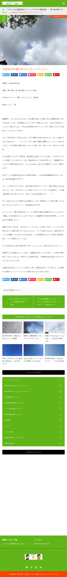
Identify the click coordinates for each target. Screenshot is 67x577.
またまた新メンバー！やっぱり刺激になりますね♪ (33, 360)
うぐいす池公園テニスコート (34, 408)
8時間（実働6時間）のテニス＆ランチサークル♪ (33, 337)
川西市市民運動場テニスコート (34, 403)
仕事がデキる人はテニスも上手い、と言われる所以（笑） (54, 338)
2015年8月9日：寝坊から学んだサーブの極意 (11, 337)
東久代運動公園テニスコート (34, 414)
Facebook (31, 567)
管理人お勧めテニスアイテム (34, 437)
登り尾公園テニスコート (58, 16)
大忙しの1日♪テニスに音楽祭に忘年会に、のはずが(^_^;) (12, 361)
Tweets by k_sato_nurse (41, 544)
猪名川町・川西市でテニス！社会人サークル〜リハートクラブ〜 (37, 574)
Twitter (26, 567)
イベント (34, 426)
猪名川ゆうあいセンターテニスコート (34, 385)
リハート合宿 (34, 431)
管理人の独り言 (34, 443)
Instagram (36, 567)
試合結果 (34, 420)
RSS (40, 567)
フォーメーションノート (34, 379)
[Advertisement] (19, 491)
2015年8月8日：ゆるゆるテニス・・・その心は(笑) (54, 360)
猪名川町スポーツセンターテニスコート (34, 391)
